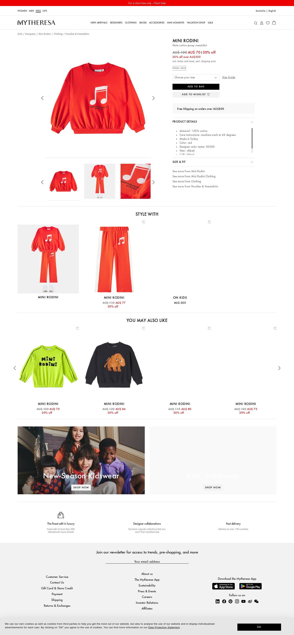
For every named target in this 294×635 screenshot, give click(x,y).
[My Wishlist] (268, 22)
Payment (57, 594)
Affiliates (147, 608)
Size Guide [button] (228, 77)
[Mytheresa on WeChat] (256, 601)
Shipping (57, 600)
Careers (147, 597)
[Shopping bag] (274, 22)
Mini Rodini (45, 34)
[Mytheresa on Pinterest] (230, 601)
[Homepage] (36, 22)
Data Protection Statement (164, 627)
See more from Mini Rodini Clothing (193, 176)
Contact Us (57, 582)
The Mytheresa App (147, 579)
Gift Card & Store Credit (57, 588)
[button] (42, 98)
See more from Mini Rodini (188, 171)
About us (147, 573)
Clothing (58, 34)
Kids (38, 10)
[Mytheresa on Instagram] (237, 601)
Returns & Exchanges (57, 605)
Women (22, 10)
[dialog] (147, 626)
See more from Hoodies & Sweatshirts (195, 186)
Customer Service (57, 576)
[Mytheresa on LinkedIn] (217, 601)
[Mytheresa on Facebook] (224, 601)
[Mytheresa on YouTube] (243, 601)
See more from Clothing (186, 181)
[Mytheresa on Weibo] (250, 601)
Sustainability (147, 585)
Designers (30, 34)
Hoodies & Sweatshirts (77, 34)
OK (259, 626)
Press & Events (147, 591)
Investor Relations (147, 602)
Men (31, 10)
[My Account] (262, 22)
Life (45, 10)
